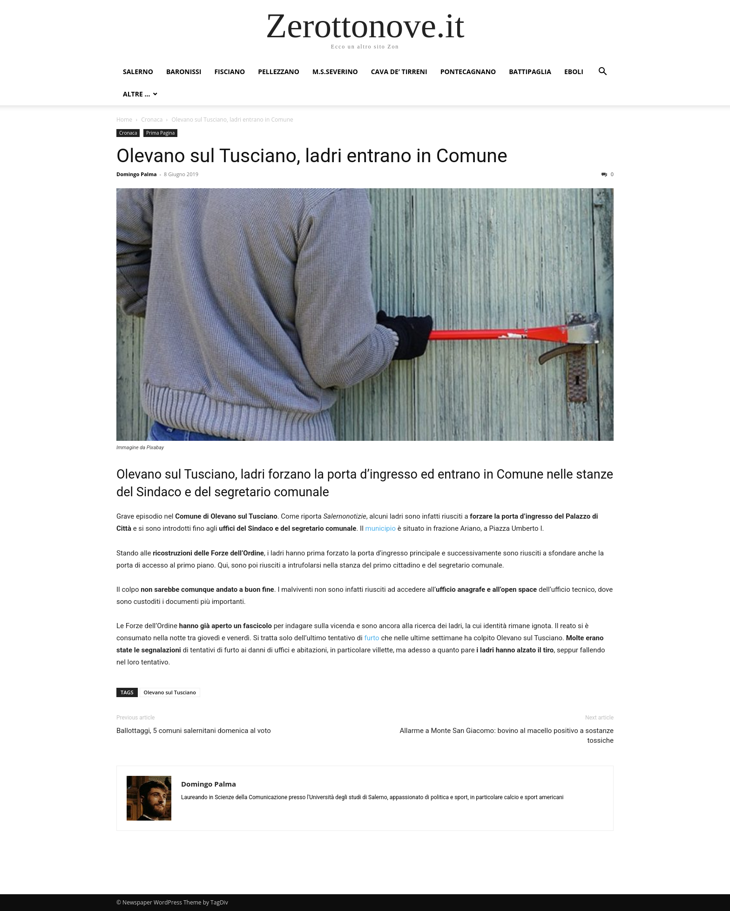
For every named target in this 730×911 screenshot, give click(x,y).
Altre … (136, 93)
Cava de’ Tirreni (399, 71)
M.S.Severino (335, 71)
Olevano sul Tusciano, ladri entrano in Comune (311, 155)
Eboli (573, 71)
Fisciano (229, 71)
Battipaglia (530, 71)
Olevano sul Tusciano (170, 692)
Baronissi (184, 71)
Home (124, 119)
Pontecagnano (468, 71)
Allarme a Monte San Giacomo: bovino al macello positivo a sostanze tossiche (506, 735)
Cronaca (151, 119)
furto (371, 638)
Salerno (138, 71)
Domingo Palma (136, 174)
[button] (602, 72)
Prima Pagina (160, 133)
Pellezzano (278, 71)
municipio (380, 528)
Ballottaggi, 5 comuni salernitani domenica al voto (193, 730)
